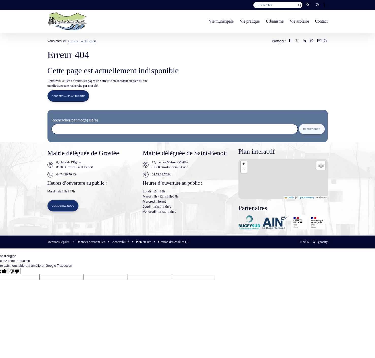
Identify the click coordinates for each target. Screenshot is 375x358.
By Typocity (320, 242)
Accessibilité (120, 242)
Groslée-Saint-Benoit (82, 41)
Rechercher (311, 129)
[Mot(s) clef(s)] (277, 5)
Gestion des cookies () (172, 242)
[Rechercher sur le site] (174, 129)
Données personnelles (91, 242)
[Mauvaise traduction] (14, 271)
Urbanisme (275, 21)
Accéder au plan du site (68, 96)
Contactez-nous (63, 206)
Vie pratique (250, 21)
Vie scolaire (299, 21)
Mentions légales (58, 242)
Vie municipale (221, 21)
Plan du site (143, 242)
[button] (244, 165)
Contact (321, 21)
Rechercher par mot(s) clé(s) (75, 121)
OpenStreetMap (306, 198)
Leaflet (289, 198)
